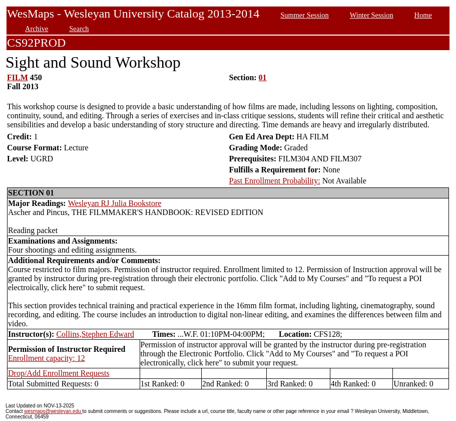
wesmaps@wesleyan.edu (53, 411)
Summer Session (304, 15)
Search (79, 29)
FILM (17, 77)
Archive (36, 29)
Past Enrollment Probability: (274, 180)
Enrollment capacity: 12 (46, 358)
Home (423, 15)
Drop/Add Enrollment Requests (59, 373)
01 (263, 77)
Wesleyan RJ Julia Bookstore (115, 203)
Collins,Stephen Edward (95, 334)
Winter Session (371, 15)
